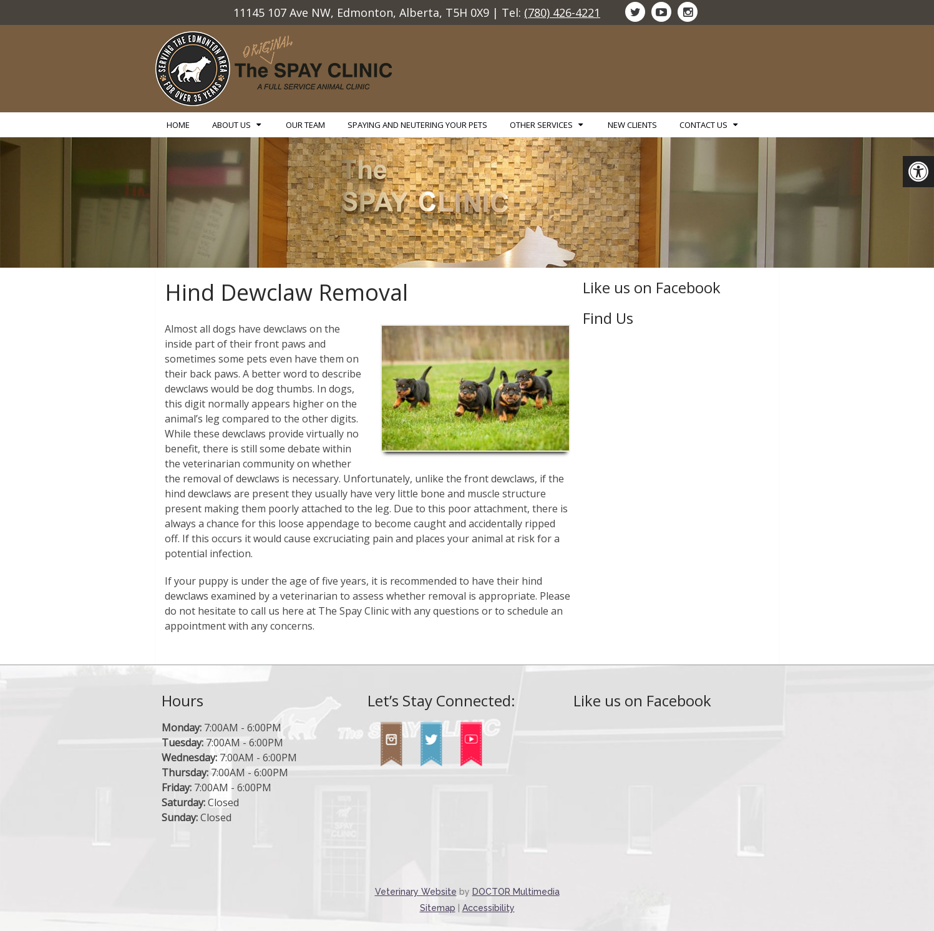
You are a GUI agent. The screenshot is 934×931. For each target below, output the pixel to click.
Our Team (305, 124)
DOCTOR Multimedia (516, 892)
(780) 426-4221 (562, 12)
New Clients (632, 124)
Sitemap (437, 908)
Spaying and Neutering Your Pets (417, 124)
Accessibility (488, 908)
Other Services (541, 124)
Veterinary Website (416, 892)
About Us (231, 124)
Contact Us (703, 124)
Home (178, 124)
